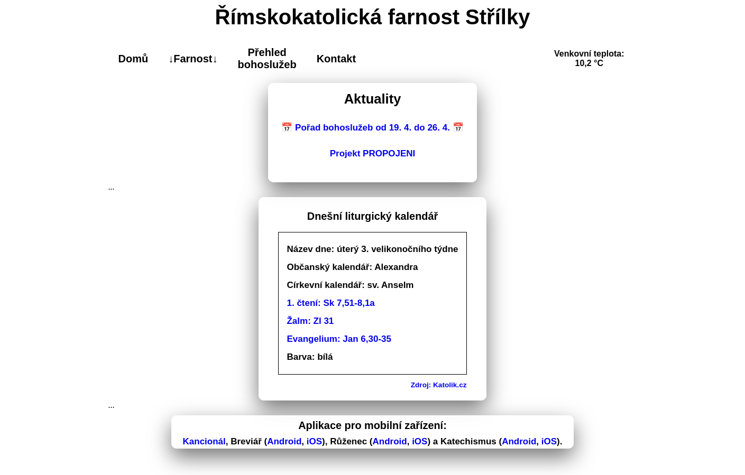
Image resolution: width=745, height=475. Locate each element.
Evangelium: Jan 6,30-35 (339, 339)
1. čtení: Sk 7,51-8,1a (330, 303)
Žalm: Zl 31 (310, 321)
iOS (314, 441)
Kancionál (204, 441)
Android (284, 441)
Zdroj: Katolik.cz (439, 385)
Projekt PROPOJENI (373, 153)
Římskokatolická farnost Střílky (372, 17)
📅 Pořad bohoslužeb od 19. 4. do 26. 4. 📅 (372, 128)
